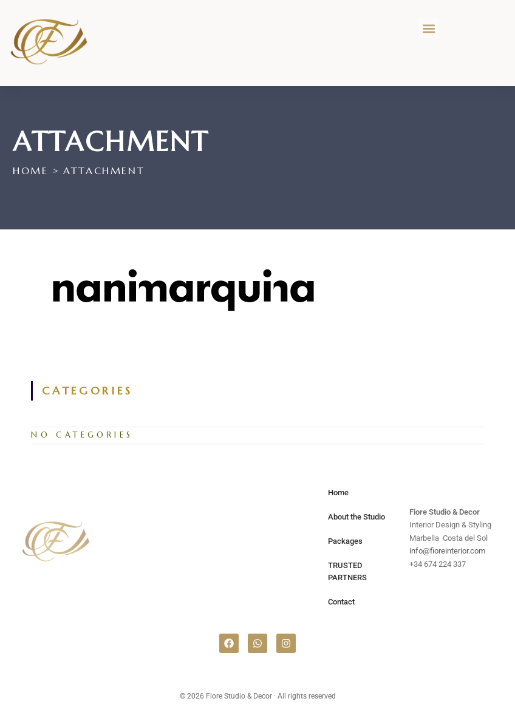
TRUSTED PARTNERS (347, 571)
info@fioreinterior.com (447, 550)
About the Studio (356, 516)
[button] (428, 28)
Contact (341, 601)
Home (338, 492)
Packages (345, 541)
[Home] (30, 170)
